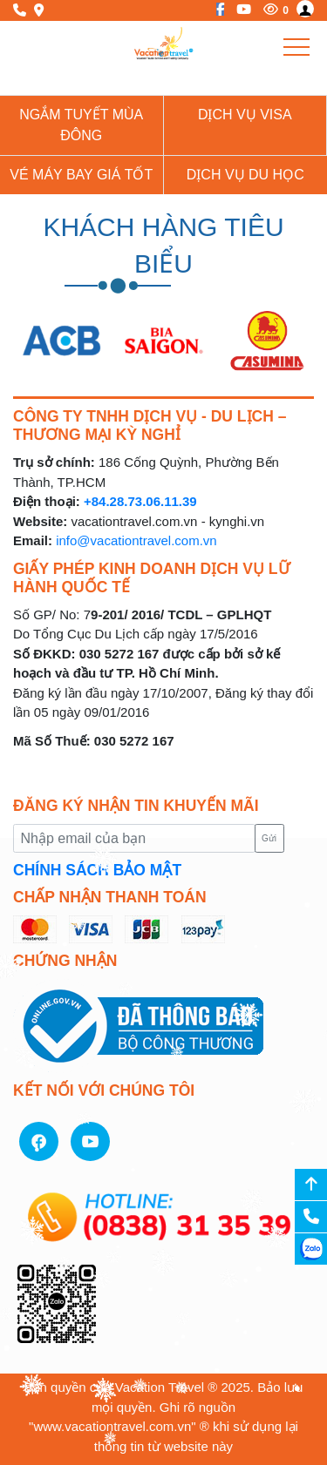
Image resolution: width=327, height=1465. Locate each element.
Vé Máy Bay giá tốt (81, 174)
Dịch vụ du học (245, 174)
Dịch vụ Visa (245, 114)
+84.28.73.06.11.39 (140, 501)
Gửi (269, 838)
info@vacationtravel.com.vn (136, 540)
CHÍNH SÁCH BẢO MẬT (97, 870)
